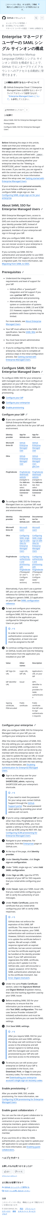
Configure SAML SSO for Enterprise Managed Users (22, 370)
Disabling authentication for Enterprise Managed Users (20, 767)
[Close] (39, 4)
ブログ (4, 1214)
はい (7, 1171)
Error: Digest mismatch (19, 978)
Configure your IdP (14, 397)
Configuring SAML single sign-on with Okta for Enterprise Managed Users (25, 543)
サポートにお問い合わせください (16, 1191)
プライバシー (30, 1208)
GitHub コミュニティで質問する (15, 1187)
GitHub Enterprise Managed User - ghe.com (36, 461)
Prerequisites (13, 272)
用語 (21, 1208)
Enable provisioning (15, 407)
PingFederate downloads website (25, 474)
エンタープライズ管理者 (15, 23)
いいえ (19, 1171)
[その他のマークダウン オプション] (27, 110)
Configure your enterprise (18, 402)
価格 (14, 1211)
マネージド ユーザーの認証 (16, 28)
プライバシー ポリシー (9, 1176)
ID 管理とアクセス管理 (15, 26)
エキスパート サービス (27, 1211)
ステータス (6, 1211)
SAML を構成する (36, 28)
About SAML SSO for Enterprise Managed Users (22, 207)
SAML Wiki (30, 332)
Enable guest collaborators (19, 1110)
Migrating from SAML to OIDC (15, 263)
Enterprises (28, 843)
